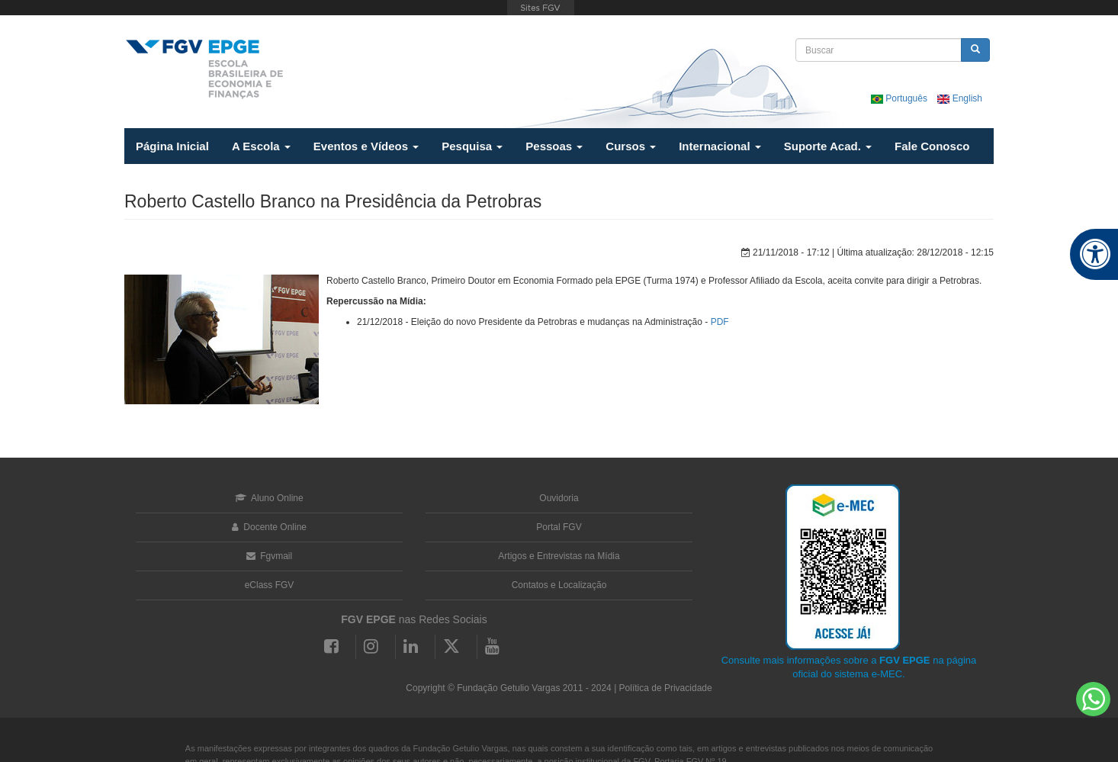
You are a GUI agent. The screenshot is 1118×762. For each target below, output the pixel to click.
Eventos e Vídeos (366, 146)
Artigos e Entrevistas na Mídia (558, 556)
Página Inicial (172, 146)
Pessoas (554, 146)
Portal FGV (558, 527)
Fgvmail (269, 556)
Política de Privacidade (665, 688)
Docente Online (269, 527)
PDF (720, 322)
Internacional (720, 146)
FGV (540, 7)
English (959, 98)
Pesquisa (472, 146)
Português (900, 98)
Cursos (631, 146)
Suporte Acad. (828, 146)
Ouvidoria (558, 498)
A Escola (261, 146)
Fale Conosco (932, 146)
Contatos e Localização (559, 585)
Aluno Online (269, 498)
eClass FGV (269, 585)
